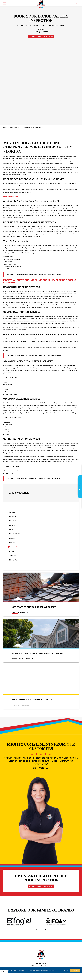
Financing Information (23, 576)
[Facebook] (37, 904)
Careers (71, 894)
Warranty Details (20, 623)
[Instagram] (41, 904)
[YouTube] (49, 904)
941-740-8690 (41, 881)
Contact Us (30, 894)
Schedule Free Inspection (41, 36)
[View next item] (45, 847)
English (2, 971)
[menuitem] (41, 430)
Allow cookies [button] (75, 970)
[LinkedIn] (45, 904)
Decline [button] (66, 970)
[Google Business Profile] (33, 904)
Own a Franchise (51, 894)
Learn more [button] (52, 970)
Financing (11, 894)
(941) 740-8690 (41, 32)
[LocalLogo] (41, 4)
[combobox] (4, 971)
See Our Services (20, 530)
